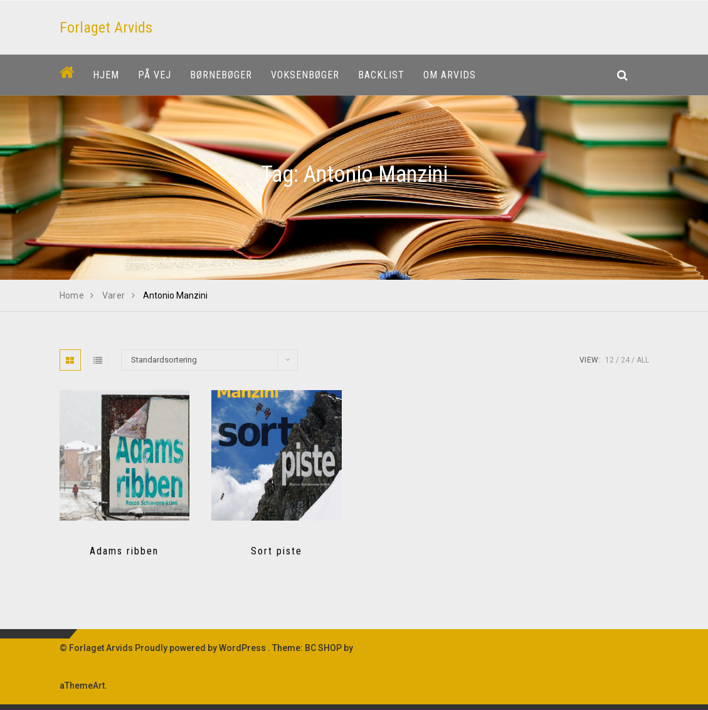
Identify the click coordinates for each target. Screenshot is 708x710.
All (643, 360)
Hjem (106, 75)
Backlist (381, 75)
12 (609, 360)
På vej (154, 75)
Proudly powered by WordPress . (202, 648)
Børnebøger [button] (221, 75)
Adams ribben (124, 551)
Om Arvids (449, 75)
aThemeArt (82, 686)
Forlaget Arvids (106, 27)
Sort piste (276, 551)
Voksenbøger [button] (305, 75)
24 (625, 360)
